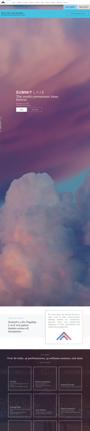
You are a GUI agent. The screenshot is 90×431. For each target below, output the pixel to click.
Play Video (35, 110)
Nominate (59, 2)
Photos (47, 2)
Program (25, 2)
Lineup (13, 2)
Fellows (65, 2)
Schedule (19, 2)
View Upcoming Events (77, 13)
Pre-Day (37, 2)
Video (42, 2)
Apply (83, 7)
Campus (31, 2)
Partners (53, 2)
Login (70, 7)
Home (8, 2)
